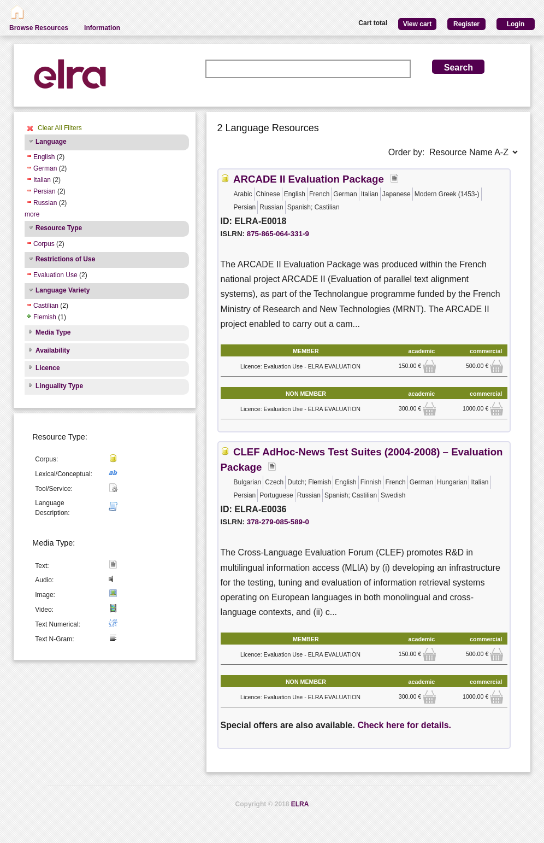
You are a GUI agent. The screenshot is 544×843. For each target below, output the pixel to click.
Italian (42, 180)
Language (51, 141)
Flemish (44, 317)
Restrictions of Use (65, 259)
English (44, 157)
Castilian (45, 305)
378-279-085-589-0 (278, 522)
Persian (44, 191)
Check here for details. (404, 725)
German (45, 168)
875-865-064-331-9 (278, 234)
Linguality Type (59, 386)
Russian (45, 203)
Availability (53, 350)
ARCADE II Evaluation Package (308, 179)
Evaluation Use (55, 275)
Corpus (44, 244)
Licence (48, 368)
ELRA (300, 804)
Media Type (53, 332)
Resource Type (59, 228)
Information (102, 28)
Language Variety (63, 290)
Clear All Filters (60, 128)
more (32, 214)
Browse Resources (38, 28)
